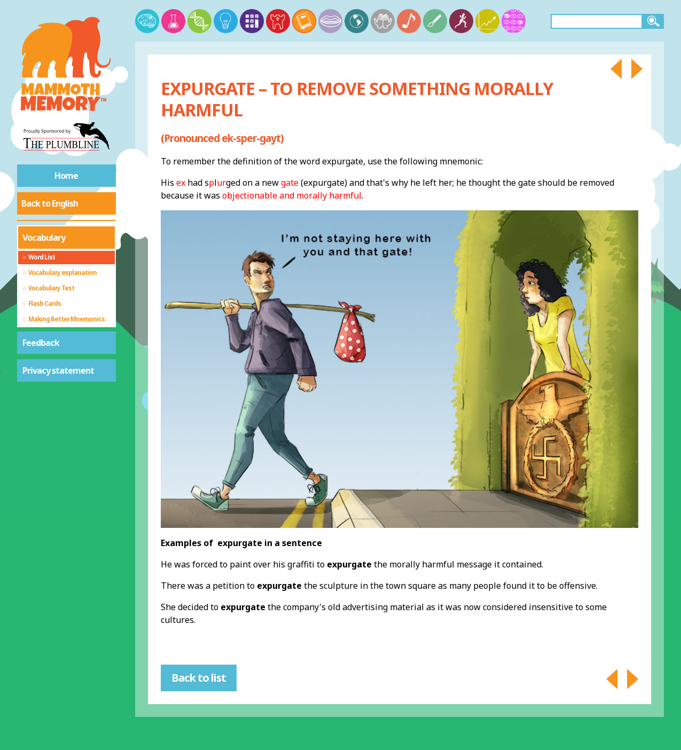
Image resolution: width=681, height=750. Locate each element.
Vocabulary (43, 237)
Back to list (198, 677)
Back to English (49, 203)
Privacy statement (58, 370)
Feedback (40, 343)
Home (66, 175)
